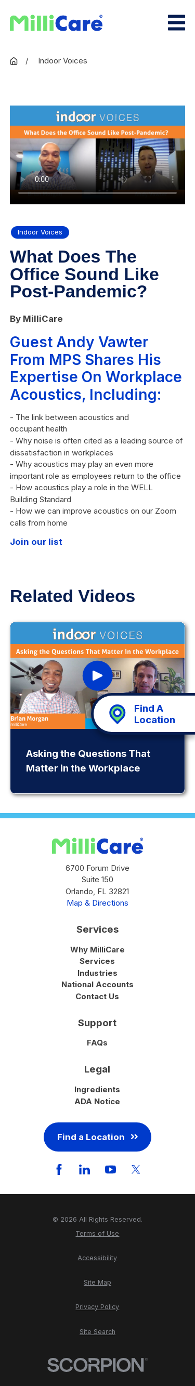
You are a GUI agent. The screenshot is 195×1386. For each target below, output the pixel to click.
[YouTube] (110, 1169)
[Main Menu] (176, 22)
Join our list (36, 542)
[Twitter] (136, 1169)
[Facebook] (59, 1169)
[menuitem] (97, 1234)
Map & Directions (97, 903)
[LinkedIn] (84, 1169)
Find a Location (97, 1137)
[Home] (56, 23)
